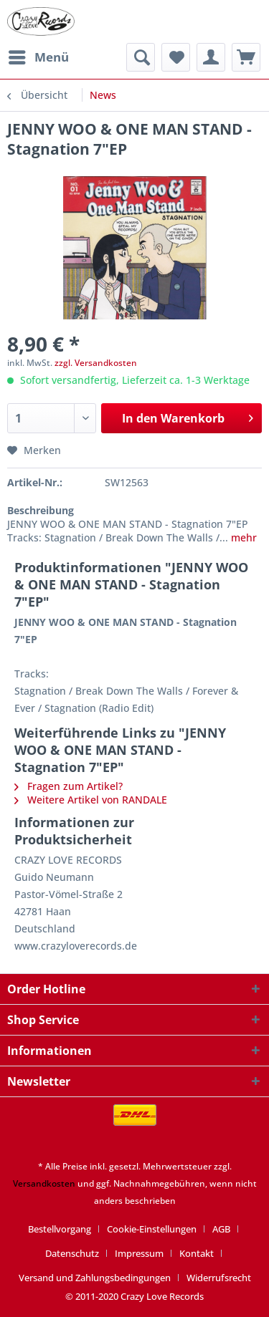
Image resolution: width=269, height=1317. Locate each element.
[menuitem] (38, 57)
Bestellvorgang (59, 1228)
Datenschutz (72, 1253)
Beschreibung (40, 510)
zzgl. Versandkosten (96, 363)
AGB (221, 1228)
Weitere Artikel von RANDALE (90, 799)
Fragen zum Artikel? (68, 786)
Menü (39, 55)
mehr (242, 537)
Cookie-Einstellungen (152, 1228)
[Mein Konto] (211, 57)
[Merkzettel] (175, 57)
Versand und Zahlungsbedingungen (95, 1277)
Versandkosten (44, 1183)
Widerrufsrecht (219, 1277)
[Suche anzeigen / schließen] (140, 57)
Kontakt (196, 1253)
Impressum (139, 1253)
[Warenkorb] (246, 57)
